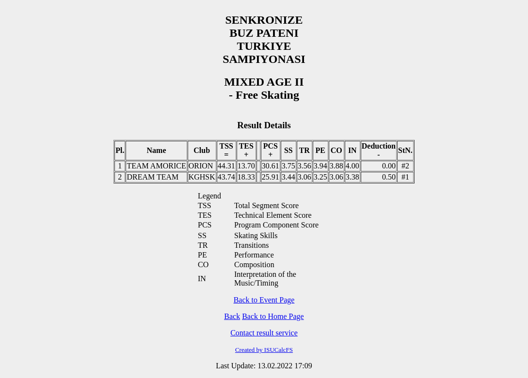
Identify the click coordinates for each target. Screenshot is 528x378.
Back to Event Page (264, 300)
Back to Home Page (273, 316)
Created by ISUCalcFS (264, 349)
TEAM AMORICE (156, 166)
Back (232, 316)
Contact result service (264, 333)
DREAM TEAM (152, 177)
